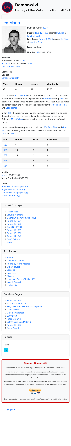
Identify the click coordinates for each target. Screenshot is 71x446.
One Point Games (15, 260)
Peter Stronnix (14, 318)
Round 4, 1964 (46, 39)
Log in (10, 409)
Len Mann (11, 22)
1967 (11, 133)
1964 (5, 165)
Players (10, 276)
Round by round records (18, 263)
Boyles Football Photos (12, 189)
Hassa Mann (21, 95)
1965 (4, 133)
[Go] (6, 350)
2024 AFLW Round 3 (16, 303)
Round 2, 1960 (41, 32)
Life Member (8, 66)
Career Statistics (9, 77)
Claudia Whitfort (15, 214)
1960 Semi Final (59, 104)
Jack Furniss (12, 211)
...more (9, 242)
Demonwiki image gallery (14, 192)
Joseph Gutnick (14, 282)
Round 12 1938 (14, 224)
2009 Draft (12, 315)
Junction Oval (33, 36)
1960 (23, 60)
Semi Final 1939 (14, 227)
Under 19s (12, 285)
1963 (5, 160)
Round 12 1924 (14, 300)
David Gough (13, 328)
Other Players (13, 266)
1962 (5, 155)
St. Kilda (60, 32)
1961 (10, 113)
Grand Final (11, 107)
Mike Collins (17, 119)
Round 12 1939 (14, 230)
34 (38, 52)
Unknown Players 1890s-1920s (21, 279)
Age (3, 175)
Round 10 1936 (14, 233)
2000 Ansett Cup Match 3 (19, 322)
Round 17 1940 (14, 236)
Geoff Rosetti (13, 309)
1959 (61, 98)
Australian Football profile (14, 186)
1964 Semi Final (50, 127)
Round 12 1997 (14, 325)
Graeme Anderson (15, 312)
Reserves (6, 63)
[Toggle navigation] (5, 16)
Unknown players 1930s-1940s (21, 217)
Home (10, 257)
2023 (17, 66)
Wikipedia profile (10, 195)
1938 (45, 27)
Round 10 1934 (14, 220)
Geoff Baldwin (13, 239)
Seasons (11, 269)
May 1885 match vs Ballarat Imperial (24, 306)
